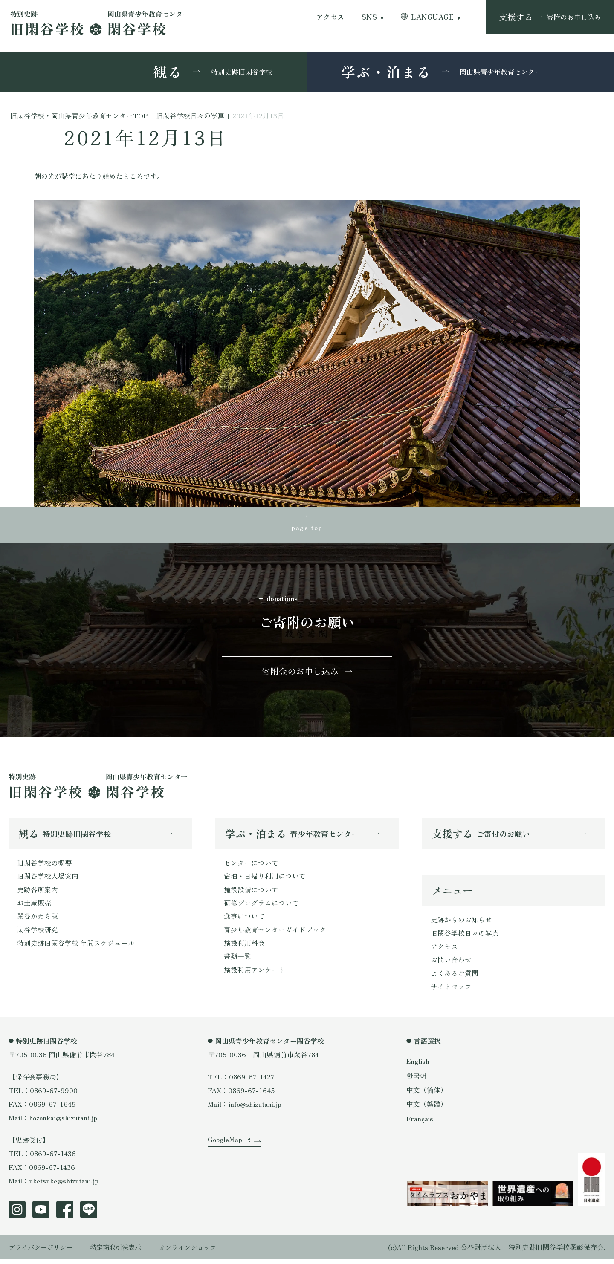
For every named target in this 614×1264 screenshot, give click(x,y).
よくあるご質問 (454, 978)
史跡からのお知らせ (461, 923)
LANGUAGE (432, 17)
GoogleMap (225, 1148)
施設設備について (251, 893)
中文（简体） (426, 1094)
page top (307, 528)
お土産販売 (34, 906)
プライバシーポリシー (43, 1252)
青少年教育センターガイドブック (275, 934)
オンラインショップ (197, 1252)
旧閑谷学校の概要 (44, 865)
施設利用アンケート (254, 975)
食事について (244, 920)
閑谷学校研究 (37, 934)
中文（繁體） (426, 1108)
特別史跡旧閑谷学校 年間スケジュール (76, 947)
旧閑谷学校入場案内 (47, 879)
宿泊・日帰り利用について (265, 879)
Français (420, 1122)
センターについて (251, 865)
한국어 (416, 1080)
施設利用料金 (244, 947)
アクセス (330, 17)
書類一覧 (237, 961)
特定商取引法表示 (121, 1252)
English (418, 1066)
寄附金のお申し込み (300, 673)
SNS (369, 17)
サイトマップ (451, 991)
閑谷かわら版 (37, 920)
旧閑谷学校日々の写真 (465, 937)
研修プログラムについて (261, 906)
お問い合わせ (451, 964)
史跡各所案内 (37, 893)
